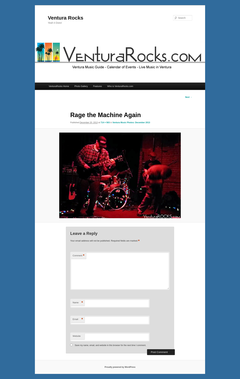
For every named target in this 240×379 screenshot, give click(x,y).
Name (78, 302)
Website (77, 336)
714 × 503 (105, 122)
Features (97, 86)
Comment (78, 255)
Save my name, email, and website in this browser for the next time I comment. (110, 345)
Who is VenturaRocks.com (120, 86)
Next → (188, 97)
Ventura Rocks (65, 18)
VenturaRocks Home (59, 86)
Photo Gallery (81, 86)
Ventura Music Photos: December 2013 (131, 122)
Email (78, 319)
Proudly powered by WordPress (120, 367)
